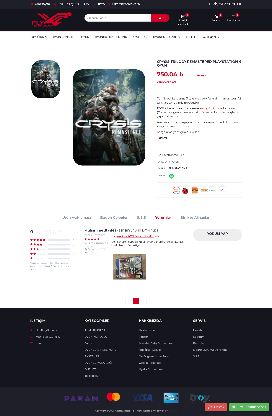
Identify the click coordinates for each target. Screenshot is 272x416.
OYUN (85, 37)
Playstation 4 (178, 168)
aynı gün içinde (211, 108)
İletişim (144, 336)
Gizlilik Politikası (150, 362)
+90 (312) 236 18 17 (71, 4)
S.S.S (141, 218)
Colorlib (172, 410)
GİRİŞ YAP (217, 4)
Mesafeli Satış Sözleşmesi (156, 343)
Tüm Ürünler (38, 37)
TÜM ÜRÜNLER (95, 330)
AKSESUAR (140, 37)
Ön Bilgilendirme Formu (155, 356)
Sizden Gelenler (114, 218)
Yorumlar (163, 218)
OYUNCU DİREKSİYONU (111, 37)
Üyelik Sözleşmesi (151, 369)
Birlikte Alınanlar (195, 218)
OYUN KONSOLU (64, 37)
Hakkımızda (147, 330)
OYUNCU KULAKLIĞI (167, 37)
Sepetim (198, 336)
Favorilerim (200, 343)
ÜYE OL (235, 4)
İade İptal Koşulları (151, 349)
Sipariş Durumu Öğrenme (210, 349)
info (99, 4)
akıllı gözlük (211, 37)
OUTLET (192, 37)
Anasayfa (40, 4)
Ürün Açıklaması (76, 218)
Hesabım (199, 330)
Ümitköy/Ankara (124, 4)
